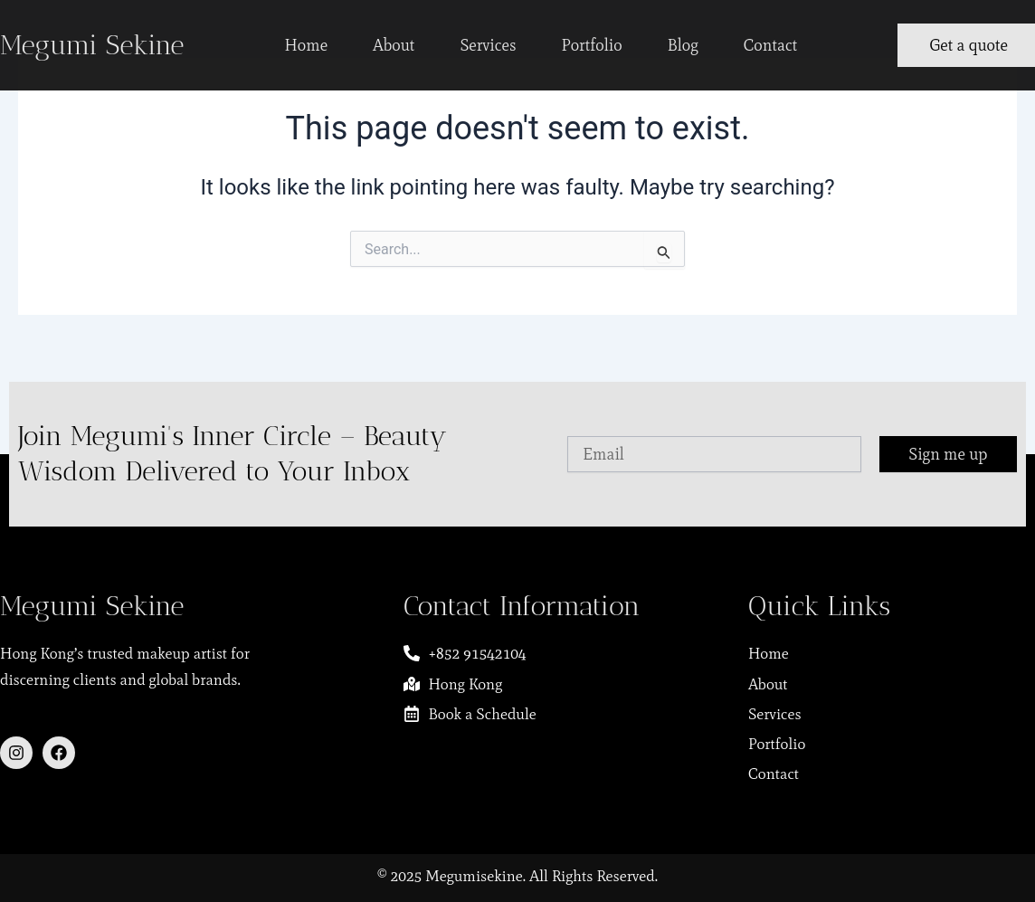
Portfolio (592, 45)
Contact (771, 45)
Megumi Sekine (92, 45)
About (393, 45)
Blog (683, 45)
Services (488, 45)
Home (306, 45)
